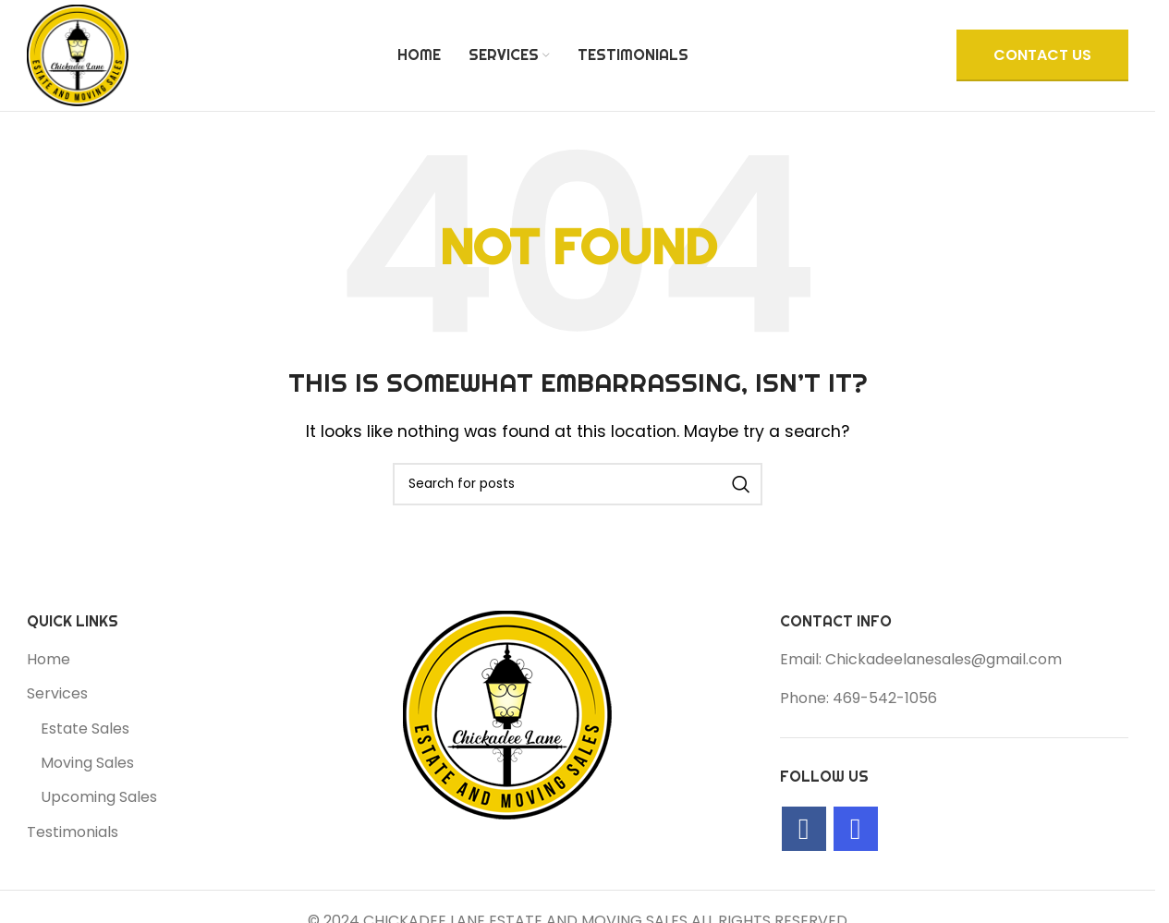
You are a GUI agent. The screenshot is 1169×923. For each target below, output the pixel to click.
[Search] (577, 484)
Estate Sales (85, 729)
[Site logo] (77, 54)
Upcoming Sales (99, 797)
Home (48, 660)
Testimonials (72, 832)
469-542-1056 (885, 698)
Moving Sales (87, 763)
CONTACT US (1042, 55)
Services (57, 694)
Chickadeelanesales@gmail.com (943, 659)
